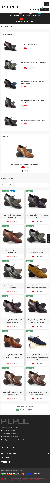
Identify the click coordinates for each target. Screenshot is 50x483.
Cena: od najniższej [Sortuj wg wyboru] (8, 185)
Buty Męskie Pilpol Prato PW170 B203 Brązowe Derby (37, 393)
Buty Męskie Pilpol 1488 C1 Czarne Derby (33, 45)
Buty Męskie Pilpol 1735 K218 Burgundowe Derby (13, 321)
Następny (30, 410)
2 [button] (25, 171)
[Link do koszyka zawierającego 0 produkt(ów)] (44, 9)
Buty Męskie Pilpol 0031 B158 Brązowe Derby (25, 164)
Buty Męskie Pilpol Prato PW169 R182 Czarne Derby (37, 251)
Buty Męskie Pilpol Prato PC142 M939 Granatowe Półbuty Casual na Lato (37, 357)
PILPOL (21, 471)
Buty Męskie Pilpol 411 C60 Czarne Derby (37, 216)
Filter (48, 239)
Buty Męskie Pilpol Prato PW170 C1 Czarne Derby (13, 286)
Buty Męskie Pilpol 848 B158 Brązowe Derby (12, 251)
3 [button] (27, 171)
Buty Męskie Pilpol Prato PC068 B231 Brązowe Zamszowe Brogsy (37, 286)
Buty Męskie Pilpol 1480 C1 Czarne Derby (33, 120)
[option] (25, 154)
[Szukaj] (39, 4)
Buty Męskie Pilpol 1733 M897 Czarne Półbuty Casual (37, 321)
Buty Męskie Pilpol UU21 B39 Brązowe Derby (12, 216)
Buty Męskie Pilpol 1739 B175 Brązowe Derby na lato (13, 356)
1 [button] (22, 171)
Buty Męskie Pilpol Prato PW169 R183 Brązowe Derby (12, 393)
